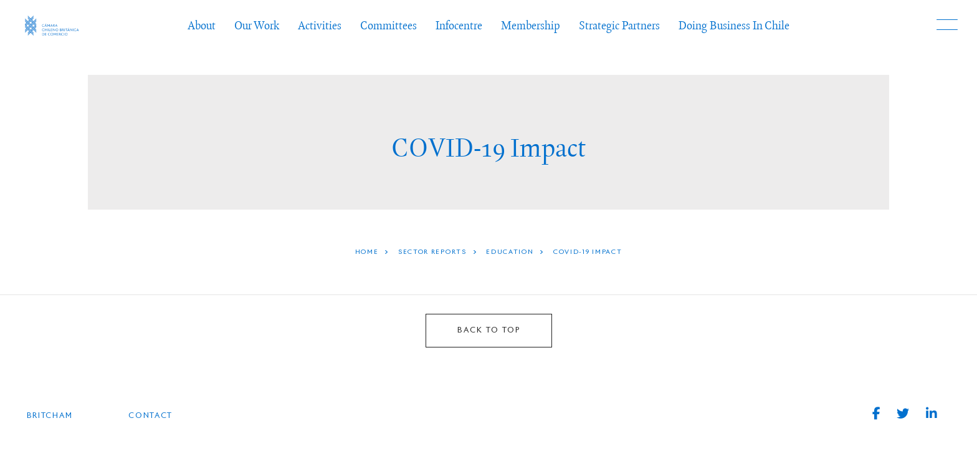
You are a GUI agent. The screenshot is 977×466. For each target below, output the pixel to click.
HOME (367, 252)
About (202, 25)
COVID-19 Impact (587, 252)
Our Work (256, 25)
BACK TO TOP (488, 330)
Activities (319, 25)
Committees (388, 25)
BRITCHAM (50, 416)
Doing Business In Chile (734, 25)
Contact (150, 416)
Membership (530, 25)
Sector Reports (432, 252)
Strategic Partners (619, 25)
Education (509, 252)
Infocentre (459, 25)
